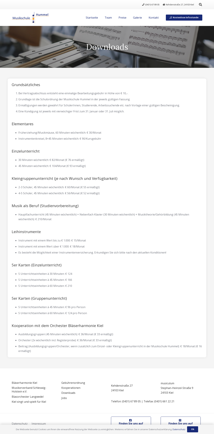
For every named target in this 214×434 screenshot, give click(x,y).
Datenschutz (20, 423)
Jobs (64, 398)
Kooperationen (70, 388)
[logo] (30, 17)
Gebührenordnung (73, 383)
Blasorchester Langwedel (27, 397)
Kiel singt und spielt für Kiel (29, 402)
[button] (200, 4)
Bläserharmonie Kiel (24, 383)
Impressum (39, 423)
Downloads (68, 393)
